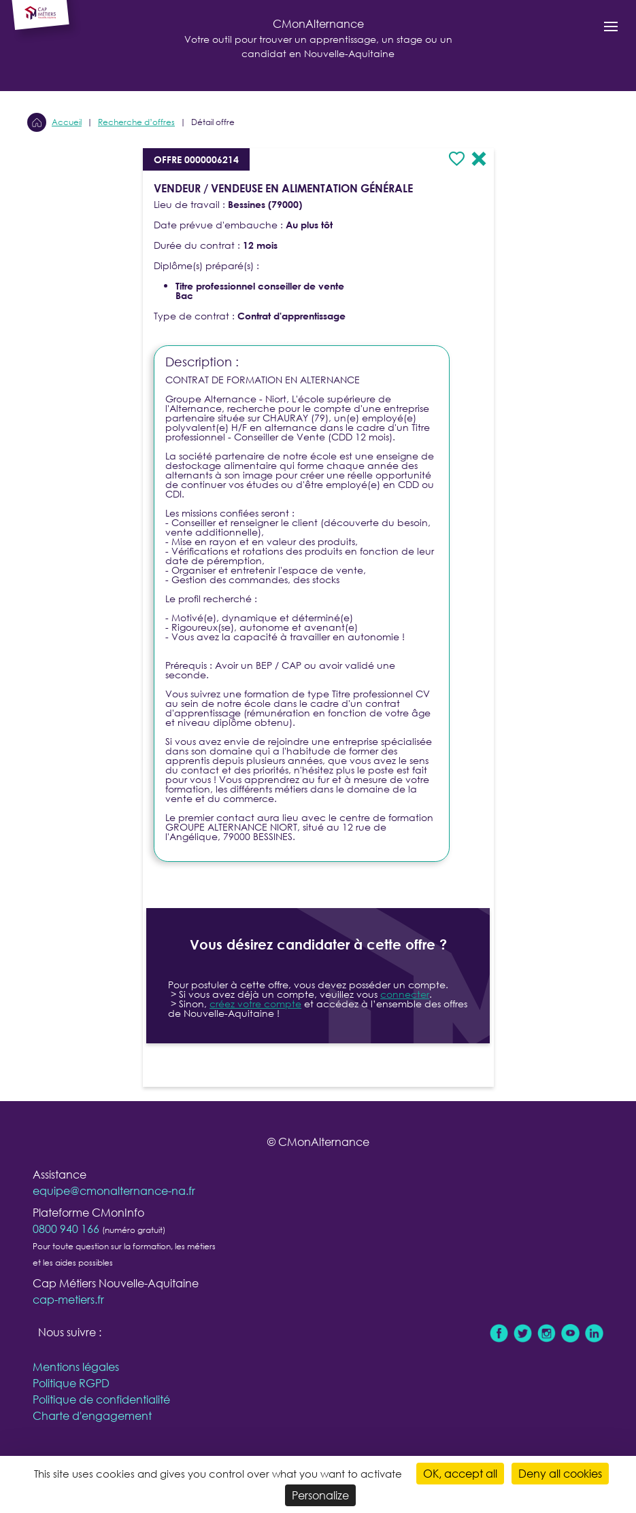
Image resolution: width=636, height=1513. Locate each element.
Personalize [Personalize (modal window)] (320, 1495)
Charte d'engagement (92, 1415)
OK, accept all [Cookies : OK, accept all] (460, 1473)
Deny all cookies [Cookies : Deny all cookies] (560, 1473)
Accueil (67, 122)
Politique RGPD (71, 1383)
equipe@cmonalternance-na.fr (114, 1190)
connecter (404, 994)
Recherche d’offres (136, 122)
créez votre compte (255, 1003)
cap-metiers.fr (68, 1299)
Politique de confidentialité (101, 1399)
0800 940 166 (66, 1228)
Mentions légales (76, 1366)
